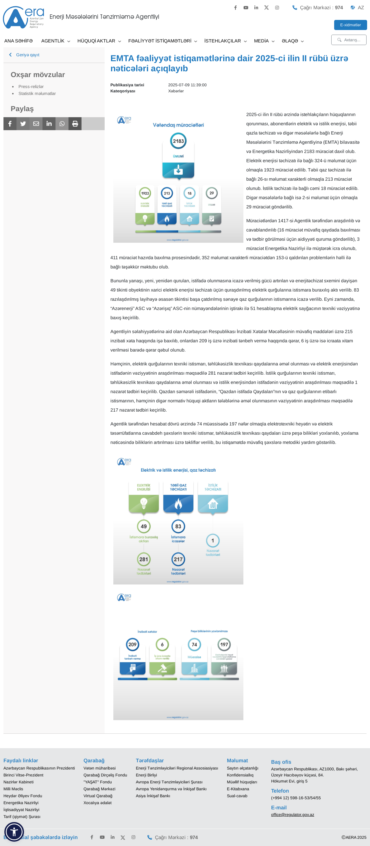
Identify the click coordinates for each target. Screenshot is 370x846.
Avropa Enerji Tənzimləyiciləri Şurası (169, 782)
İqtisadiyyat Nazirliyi (21, 809)
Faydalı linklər (20, 760)
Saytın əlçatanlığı (242, 768)
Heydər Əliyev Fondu (22, 795)
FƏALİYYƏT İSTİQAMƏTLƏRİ (162, 41)
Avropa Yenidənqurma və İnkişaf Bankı (171, 789)
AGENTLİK (55, 41)
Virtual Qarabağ (98, 795)
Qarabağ (94, 760)
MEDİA (264, 41)
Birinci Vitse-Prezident (23, 775)
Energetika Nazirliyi (20, 802)
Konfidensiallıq (240, 775)
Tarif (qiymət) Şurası (21, 816)
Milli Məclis (13, 789)
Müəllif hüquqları (242, 782)
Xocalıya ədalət (98, 802)
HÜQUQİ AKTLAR (99, 41)
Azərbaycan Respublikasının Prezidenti (39, 768)
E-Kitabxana (238, 789)
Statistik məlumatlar (37, 93)
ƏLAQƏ (293, 41)
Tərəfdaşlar (150, 760)
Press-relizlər (31, 86)
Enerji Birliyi (146, 775)
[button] (14, 831)
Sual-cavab (237, 795)
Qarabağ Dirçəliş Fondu (105, 775)
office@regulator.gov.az (292, 814)
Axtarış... (348, 40)
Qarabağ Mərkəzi (99, 789)
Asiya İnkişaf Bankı (153, 795)
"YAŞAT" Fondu (98, 782)
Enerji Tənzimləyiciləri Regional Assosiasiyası (177, 768)
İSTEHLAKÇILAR (225, 41)
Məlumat (237, 760)
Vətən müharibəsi (100, 768)
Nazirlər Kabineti (18, 782)
